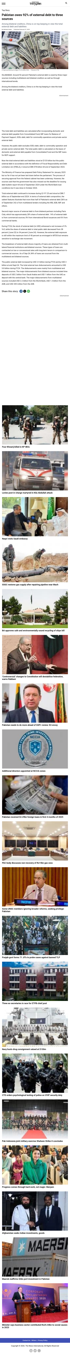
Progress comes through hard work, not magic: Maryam (28, 1187)
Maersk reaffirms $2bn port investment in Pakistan (26, 1279)
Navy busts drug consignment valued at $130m (24, 1049)
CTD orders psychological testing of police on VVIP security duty (32, 1095)
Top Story (6, 10)
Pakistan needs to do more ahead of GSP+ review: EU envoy (30, 725)
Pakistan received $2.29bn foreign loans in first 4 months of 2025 (32, 817)
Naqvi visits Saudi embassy (15, 538)
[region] (35, 111)
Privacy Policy (42, 1340)
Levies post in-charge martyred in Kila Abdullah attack (27, 493)
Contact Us (26, 1340)
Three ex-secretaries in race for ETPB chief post (24, 1003)
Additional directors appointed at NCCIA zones (24, 771)
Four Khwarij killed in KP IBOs (16, 447)
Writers (34, 1340)
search (66, 3)
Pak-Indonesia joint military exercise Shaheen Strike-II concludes (32, 1141)
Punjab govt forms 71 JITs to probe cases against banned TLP (31, 957)
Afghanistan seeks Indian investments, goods (23, 1233)
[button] (21, 291)
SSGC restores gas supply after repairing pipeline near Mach (30, 584)
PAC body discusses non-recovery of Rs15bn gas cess (27, 863)
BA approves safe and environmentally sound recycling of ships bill (33, 630)
